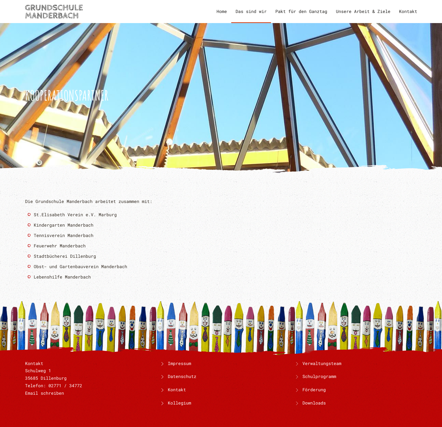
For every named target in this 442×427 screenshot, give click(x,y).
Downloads (314, 403)
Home (222, 11)
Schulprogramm (319, 376)
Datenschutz (177, 376)
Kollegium (175, 403)
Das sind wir (251, 11)
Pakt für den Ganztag (301, 11)
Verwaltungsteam (321, 363)
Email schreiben (44, 393)
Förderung (314, 389)
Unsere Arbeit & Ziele (363, 11)
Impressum (175, 363)
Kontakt (408, 11)
